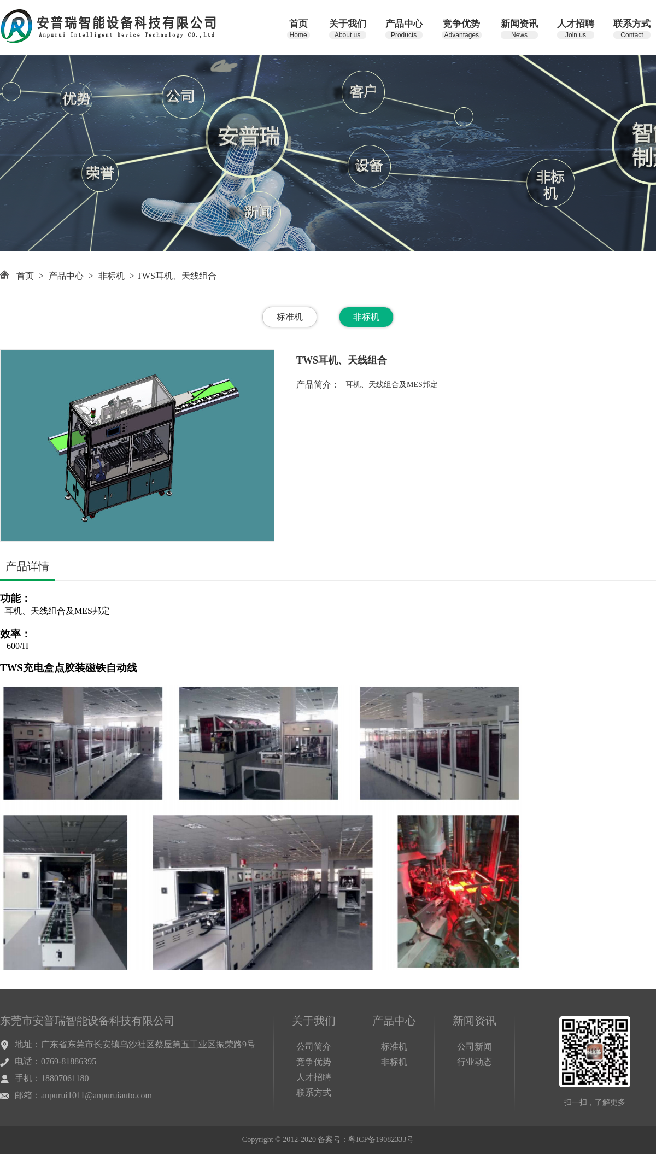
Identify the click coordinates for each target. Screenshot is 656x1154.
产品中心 (66, 275)
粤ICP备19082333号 (381, 1139)
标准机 (290, 316)
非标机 (111, 275)
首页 (25, 275)
